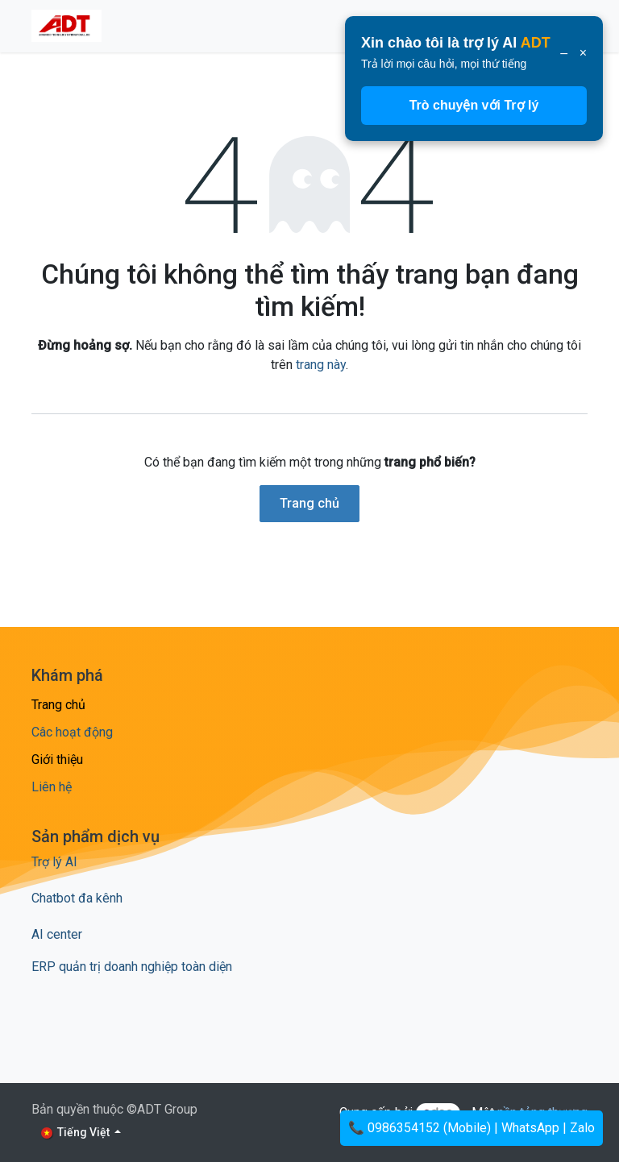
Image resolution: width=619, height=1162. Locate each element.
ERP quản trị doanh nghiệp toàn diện (131, 966)
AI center (56, 934)
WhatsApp (530, 1127)
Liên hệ (51, 787)
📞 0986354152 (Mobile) (419, 1127)
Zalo (582, 1127)
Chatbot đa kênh (77, 898)
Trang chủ (309, 503)
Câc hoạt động (72, 732)
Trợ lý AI (54, 861)
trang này (321, 364)
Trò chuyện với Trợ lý (474, 105)
